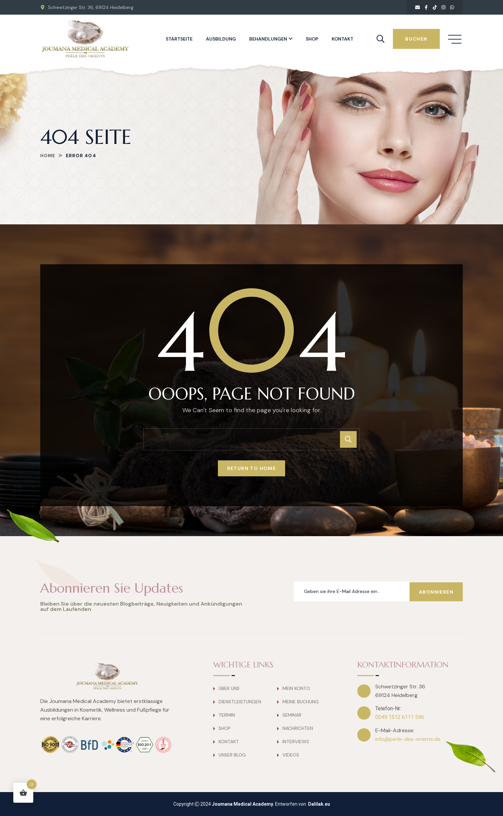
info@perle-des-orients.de (407, 739)
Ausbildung (221, 39)
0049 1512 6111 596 (399, 717)
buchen (416, 39)
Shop (312, 39)
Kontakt (342, 39)
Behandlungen (268, 39)
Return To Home (251, 468)
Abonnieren (436, 591)
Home (48, 156)
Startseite (179, 39)
